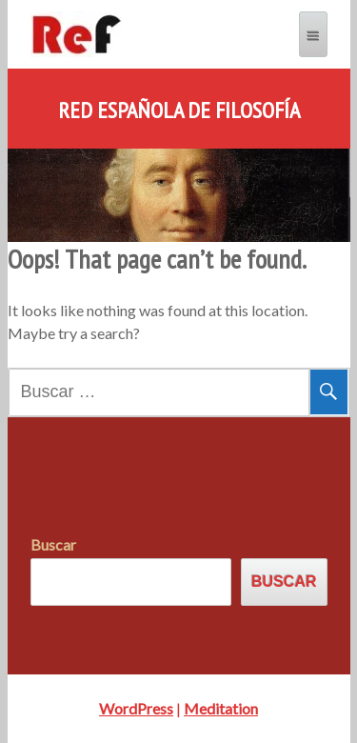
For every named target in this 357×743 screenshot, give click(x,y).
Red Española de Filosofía (179, 110)
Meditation (221, 708)
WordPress (136, 708)
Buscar (53, 544)
